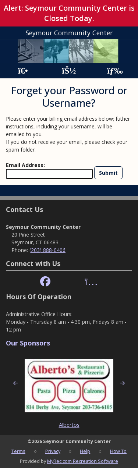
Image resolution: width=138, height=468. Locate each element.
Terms (18, 451)
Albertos (69, 424)
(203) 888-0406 (47, 250)
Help (85, 451)
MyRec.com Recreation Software (82, 461)
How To (118, 451)
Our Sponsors (28, 342)
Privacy (52, 451)
